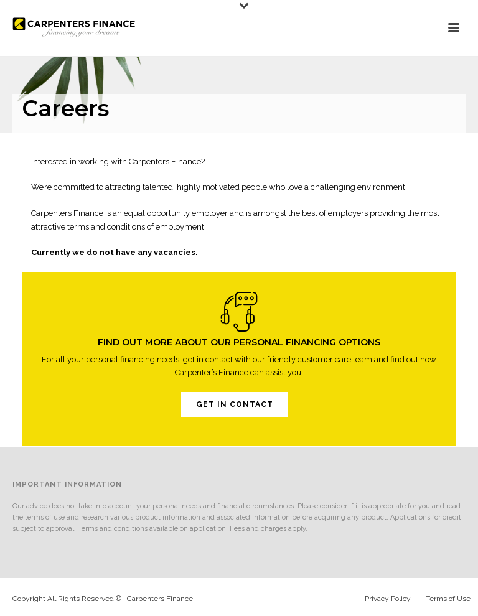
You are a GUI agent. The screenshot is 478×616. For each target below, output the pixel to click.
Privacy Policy (388, 598)
